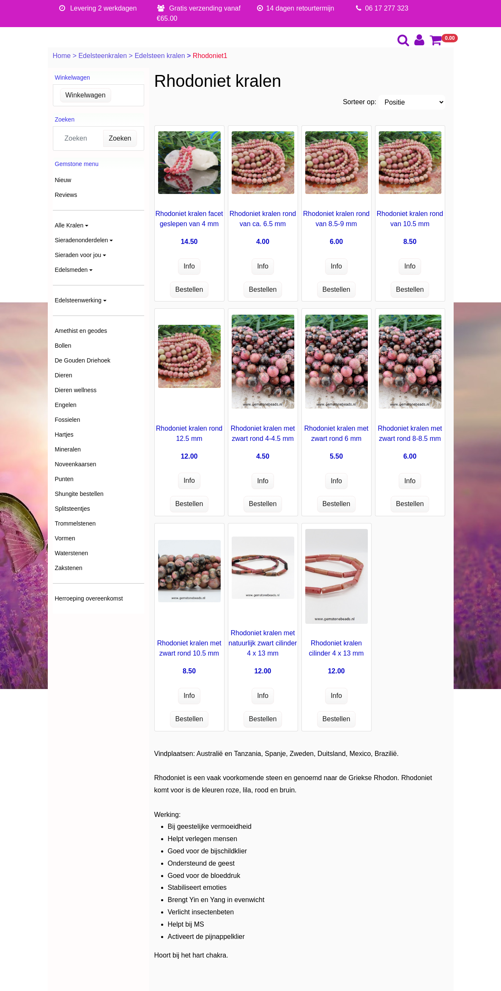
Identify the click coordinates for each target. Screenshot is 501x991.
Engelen (66, 404)
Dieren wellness (76, 390)
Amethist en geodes (81, 330)
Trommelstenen (75, 523)
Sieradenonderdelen (81, 240)
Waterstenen (71, 553)
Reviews (66, 194)
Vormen (65, 538)
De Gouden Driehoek (83, 360)
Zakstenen (68, 568)
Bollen (63, 345)
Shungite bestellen (79, 493)
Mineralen (68, 449)
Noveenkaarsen (75, 464)
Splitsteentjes (72, 508)
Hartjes (64, 434)
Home (63, 55)
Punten (64, 479)
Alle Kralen (69, 225)
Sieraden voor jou (78, 255)
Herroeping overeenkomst (89, 598)
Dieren (63, 375)
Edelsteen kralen (160, 55)
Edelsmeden (71, 269)
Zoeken (120, 138)
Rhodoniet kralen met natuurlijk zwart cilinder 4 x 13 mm (263, 643)
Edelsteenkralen (103, 55)
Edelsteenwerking (78, 300)
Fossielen (67, 419)
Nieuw (63, 180)
